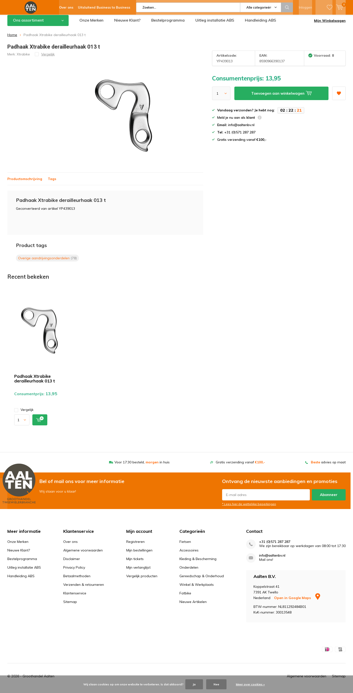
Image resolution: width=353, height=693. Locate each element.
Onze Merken (91, 23)
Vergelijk (24, 413)
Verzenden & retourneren (83, 588)
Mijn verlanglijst (138, 571)
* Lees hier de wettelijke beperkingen (249, 508)
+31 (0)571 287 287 (274, 545)
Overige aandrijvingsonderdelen (47, 261)
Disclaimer (71, 562)
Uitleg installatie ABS (214, 23)
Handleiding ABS (260, 23)
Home (12, 38)
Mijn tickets (135, 562)
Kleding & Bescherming (197, 562)
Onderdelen (188, 571)
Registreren (135, 545)
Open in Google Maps (297, 601)
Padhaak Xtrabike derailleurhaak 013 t (34, 382)
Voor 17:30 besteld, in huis (142, 466)
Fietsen (185, 545)
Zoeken (287, 7)
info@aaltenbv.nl (272, 559)
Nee (216, 684)
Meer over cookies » (250, 684)
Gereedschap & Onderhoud (201, 579)
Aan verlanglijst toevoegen (338, 95)
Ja (194, 684)
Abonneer (329, 498)
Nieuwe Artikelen (193, 605)
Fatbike (185, 597)
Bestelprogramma (168, 23)
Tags (52, 182)
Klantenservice (74, 597)
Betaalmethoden (76, 579)
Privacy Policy (74, 571)
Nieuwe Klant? (127, 23)
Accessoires (189, 554)
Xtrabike (23, 57)
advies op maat (328, 466)
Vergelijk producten (141, 579)
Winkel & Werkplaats (196, 588)
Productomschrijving (24, 182)
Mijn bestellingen (139, 554)
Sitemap (70, 605)
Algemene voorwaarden (83, 554)
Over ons (70, 545)
